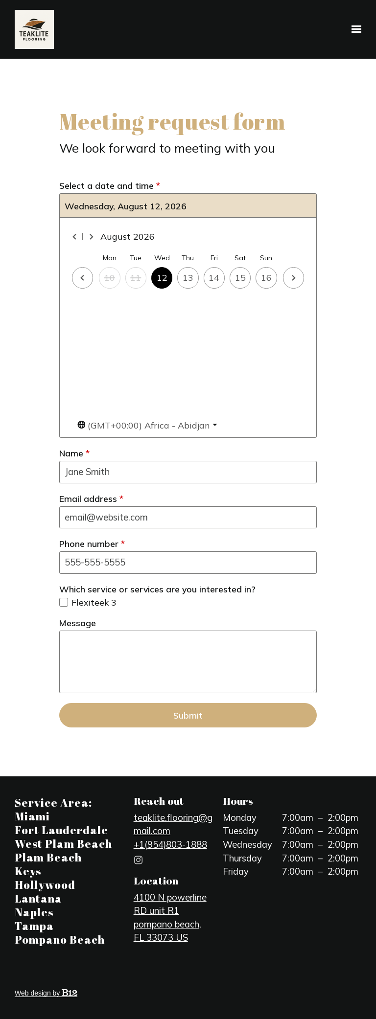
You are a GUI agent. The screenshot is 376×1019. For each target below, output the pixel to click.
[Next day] (293, 277)
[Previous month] (75, 237)
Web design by (46, 993)
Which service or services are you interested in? (157, 589)
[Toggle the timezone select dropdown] (147, 425)
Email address (91, 498)
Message (77, 622)
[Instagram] (138, 860)
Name (74, 453)
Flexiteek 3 (94, 602)
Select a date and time (109, 185)
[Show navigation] (354, 29)
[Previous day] (82, 277)
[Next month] (91, 237)
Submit (188, 715)
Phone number (92, 543)
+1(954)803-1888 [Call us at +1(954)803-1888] (170, 844)
